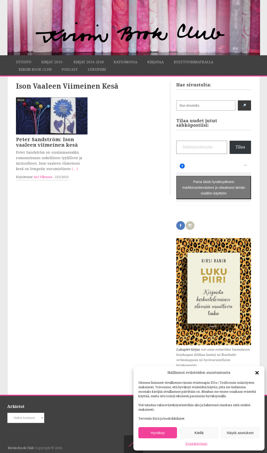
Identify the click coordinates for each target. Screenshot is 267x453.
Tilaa (240, 147)
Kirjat (20, 100)
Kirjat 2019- (52, 62)
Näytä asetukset (240, 433)
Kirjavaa (155, 62)
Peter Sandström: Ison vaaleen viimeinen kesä (47, 142)
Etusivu (23, 62)
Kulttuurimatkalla (193, 62)
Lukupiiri (97, 69)
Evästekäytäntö (196, 444)
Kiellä (199, 433)
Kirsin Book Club (35, 69)
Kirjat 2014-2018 (89, 62)
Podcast (70, 69)
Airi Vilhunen (42, 177)
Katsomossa (125, 62)
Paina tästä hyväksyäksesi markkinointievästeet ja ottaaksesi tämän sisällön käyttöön (213, 187)
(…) (75, 169)
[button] (257, 372)
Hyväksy (158, 433)
